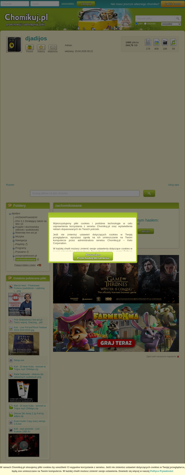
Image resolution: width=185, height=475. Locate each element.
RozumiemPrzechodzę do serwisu (93, 256)
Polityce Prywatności (161, 471)
